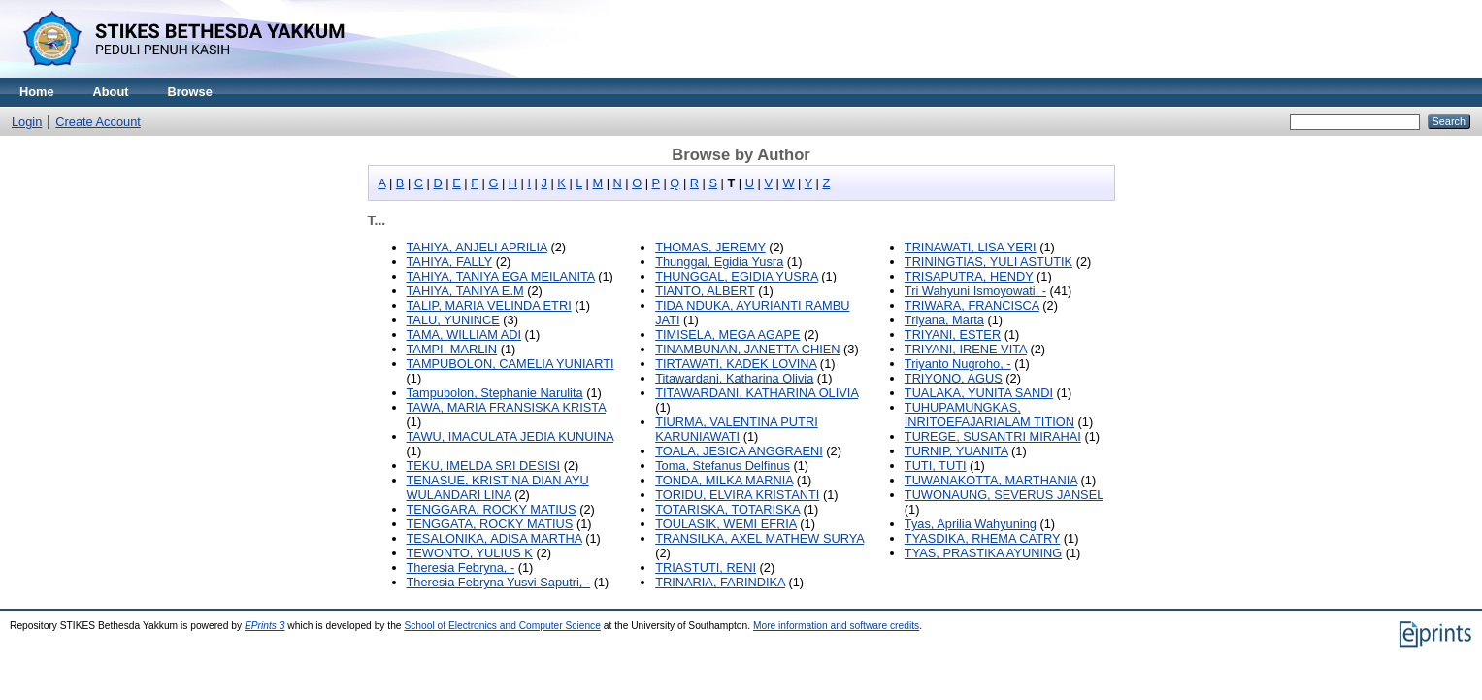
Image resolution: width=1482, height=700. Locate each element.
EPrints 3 (265, 625)
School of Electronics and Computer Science (502, 625)
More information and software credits (836, 625)
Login (27, 122)
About (111, 91)
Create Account (98, 122)
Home (36, 91)
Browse (190, 91)
